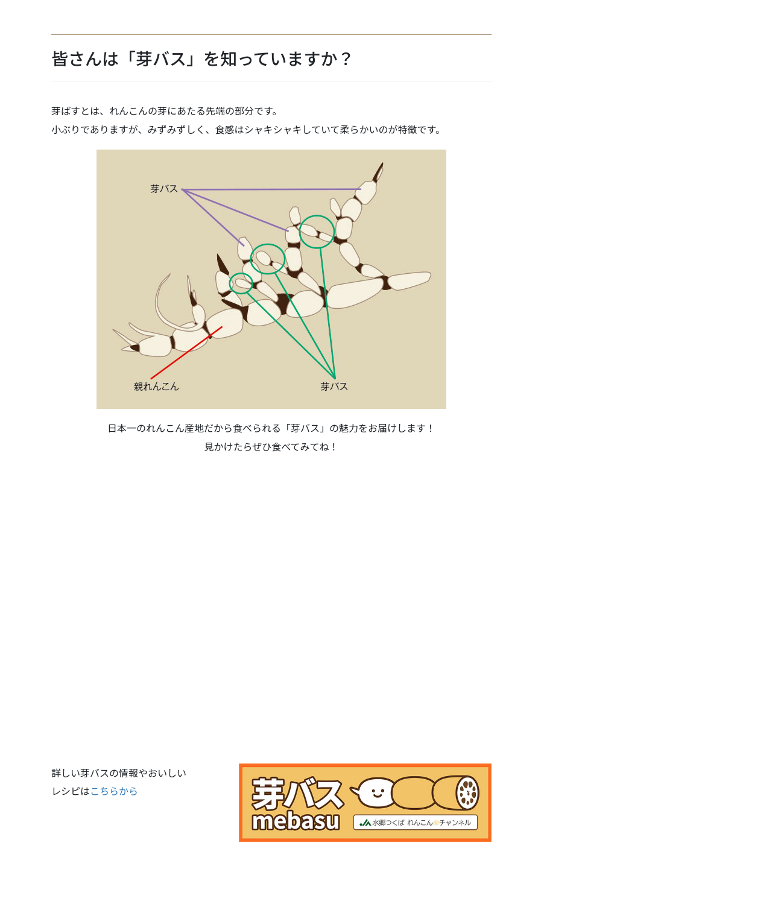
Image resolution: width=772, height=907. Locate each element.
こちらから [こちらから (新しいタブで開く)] (114, 790)
